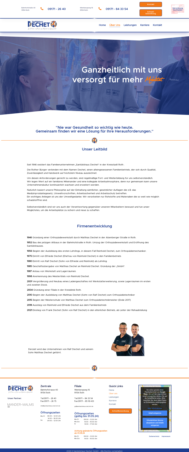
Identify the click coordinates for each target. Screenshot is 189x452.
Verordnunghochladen (177, 9)
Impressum (166, 436)
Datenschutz (154, 436)
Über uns (114, 25)
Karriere (144, 25)
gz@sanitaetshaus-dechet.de (83, 406)
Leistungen (130, 25)
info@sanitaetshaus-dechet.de (50, 406)
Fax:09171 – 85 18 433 (84, 401)
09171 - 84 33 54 (117, 9)
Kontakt (157, 25)
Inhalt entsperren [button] (155, 413)
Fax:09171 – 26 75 (48, 401)
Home (102, 25)
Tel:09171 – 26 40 (48, 398)
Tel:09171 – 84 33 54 (83, 398)
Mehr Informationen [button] (155, 408)
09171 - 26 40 (57, 9)
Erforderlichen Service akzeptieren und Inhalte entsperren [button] (155, 422)
